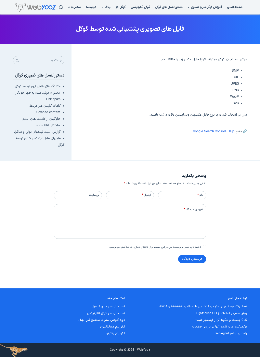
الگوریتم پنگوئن (115, 333)
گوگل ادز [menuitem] (121, 7)
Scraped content (48, 112)
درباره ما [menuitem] (91, 7)
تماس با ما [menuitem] (74, 7)
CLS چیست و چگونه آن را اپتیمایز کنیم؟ (221, 320)
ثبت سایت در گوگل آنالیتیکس (106, 313)
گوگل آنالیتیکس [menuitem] (140, 7)
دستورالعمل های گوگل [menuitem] (169, 7)
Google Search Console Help (213, 131)
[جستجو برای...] (42, 60)
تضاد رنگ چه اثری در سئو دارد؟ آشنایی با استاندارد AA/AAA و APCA (203, 306)
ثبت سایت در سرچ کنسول (108, 306)
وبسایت (94, 195)
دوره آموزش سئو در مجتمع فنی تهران (101, 320)
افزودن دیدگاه (193, 210)
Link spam (53, 99)
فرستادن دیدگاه (192, 259)
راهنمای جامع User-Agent (230, 333)
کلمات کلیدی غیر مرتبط (45, 105)
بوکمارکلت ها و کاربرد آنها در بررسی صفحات (219, 326)
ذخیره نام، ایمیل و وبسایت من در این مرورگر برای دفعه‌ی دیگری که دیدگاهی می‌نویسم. (155, 247)
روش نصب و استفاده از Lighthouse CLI (221, 313)
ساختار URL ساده (49, 125)
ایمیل (146, 195)
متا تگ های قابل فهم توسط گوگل (38, 86)
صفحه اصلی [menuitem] (235, 7)
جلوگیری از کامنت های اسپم (42, 118)
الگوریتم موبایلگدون (112, 326)
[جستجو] (61, 7)
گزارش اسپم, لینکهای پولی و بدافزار (37, 131)
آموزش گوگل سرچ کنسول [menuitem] (204, 7)
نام (200, 195)
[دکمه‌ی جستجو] (17, 60)
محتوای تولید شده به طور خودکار (38, 92)
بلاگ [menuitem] (105, 7)
